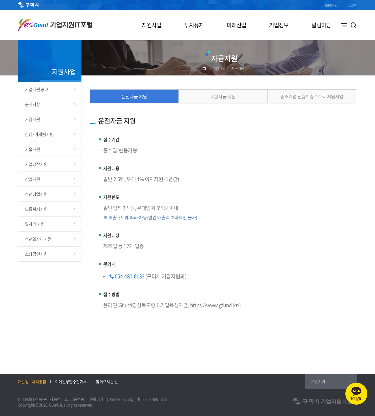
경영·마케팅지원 (39, 134)
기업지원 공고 (36, 89)
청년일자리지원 (38, 239)
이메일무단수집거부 (71, 381)
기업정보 (278, 25)
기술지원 (32, 149)
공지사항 (32, 104)
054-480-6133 (129, 276)
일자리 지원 (34, 224)
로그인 (352, 5)
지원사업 (151, 25)
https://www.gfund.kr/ (215, 305)
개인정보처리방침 (32, 381)
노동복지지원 (36, 209)
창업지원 (32, 179)
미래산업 (236, 25)
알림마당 (321, 25)
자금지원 (237, 68)
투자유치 (194, 25)
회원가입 (331, 5)
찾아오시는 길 (107, 381)
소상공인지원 (36, 254)
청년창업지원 (36, 194)
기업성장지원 (36, 164)
